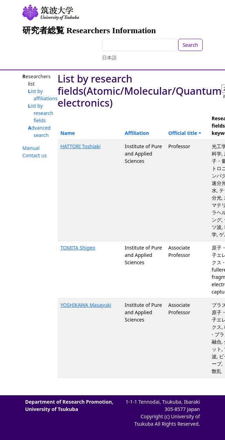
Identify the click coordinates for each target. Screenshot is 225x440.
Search (190, 45)
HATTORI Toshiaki (80, 146)
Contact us (34, 155)
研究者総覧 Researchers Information (89, 30)
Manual (30, 148)
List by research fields (40, 113)
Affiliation (137, 133)
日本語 (109, 57)
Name (67, 133)
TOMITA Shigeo (77, 247)
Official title (182, 133)
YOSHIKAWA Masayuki (85, 305)
